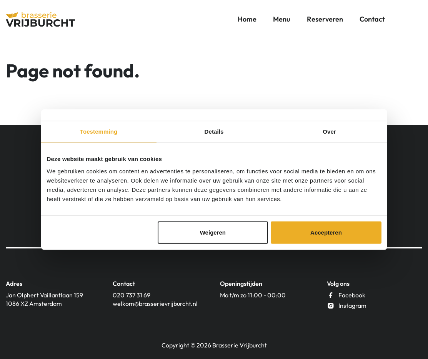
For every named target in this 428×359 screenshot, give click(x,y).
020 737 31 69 (131, 295)
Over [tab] (329, 131)
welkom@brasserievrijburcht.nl (155, 303)
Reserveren (325, 19)
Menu (281, 19)
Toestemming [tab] (99, 131)
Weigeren (213, 232)
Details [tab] (214, 131)
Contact (372, 19)
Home (247, 19)
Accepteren (326, 232)
